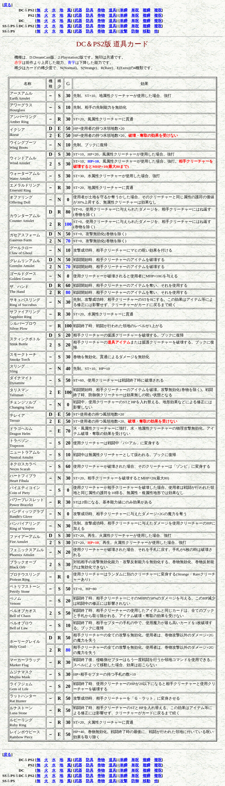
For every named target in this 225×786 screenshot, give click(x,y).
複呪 (158, 10)
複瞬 (146, 10)
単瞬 (123, 10)
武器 (78, 10)
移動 (146, 31)
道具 (112, 10)
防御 (135, 31)
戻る (7, 5)
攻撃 (123, 31)
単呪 (135, 10)
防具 (89, 10)
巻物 (101, 10)
